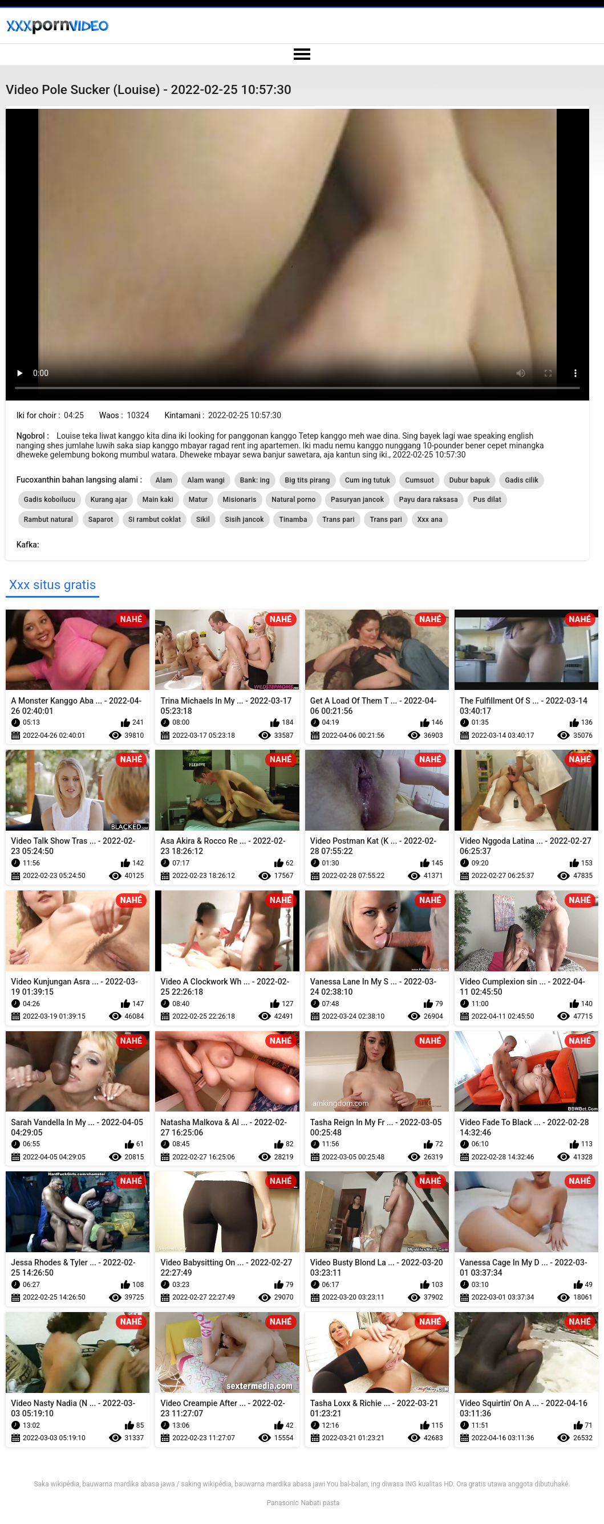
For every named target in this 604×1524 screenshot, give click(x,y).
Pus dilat (487, 500)
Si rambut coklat (154, 520)
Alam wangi (206, 480)
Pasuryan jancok (357, 500)
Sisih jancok (244, 520)
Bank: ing (255, 480)
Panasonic (282, 1503)
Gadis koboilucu (49, 500)
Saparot (100, 520)
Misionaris (240, 500)
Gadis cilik (521, 480)
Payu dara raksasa (428, 500)
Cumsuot (419, 480)
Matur (198, 500)
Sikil (203, 520)
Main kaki (158, 500)
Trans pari (338, 520)
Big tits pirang (307, 480)
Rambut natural (48, 520)
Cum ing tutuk (367, 480)
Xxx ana (430, 520)
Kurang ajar (109, 500)
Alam (164, 480)
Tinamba (293, 520)
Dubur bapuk (469, 480)
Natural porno (293, 500)
